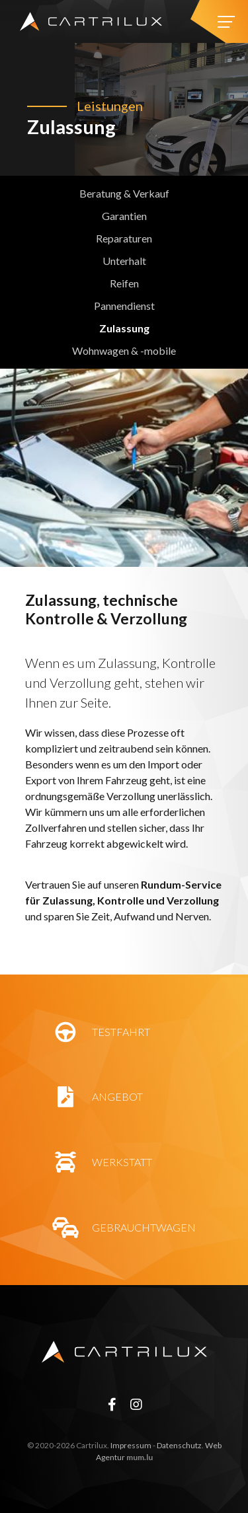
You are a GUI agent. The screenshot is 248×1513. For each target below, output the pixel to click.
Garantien (124, 215)
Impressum (130, 1445)
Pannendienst (124, 305)
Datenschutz (179, 1445)
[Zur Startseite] (91, 21)
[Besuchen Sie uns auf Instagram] (136, 1404)
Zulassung (124, 328)
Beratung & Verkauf (124, 193)
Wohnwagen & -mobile (124, 350)
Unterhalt (124, 260)
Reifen (124, 283)
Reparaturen (124, 238)
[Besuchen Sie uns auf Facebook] (111, 1404)
